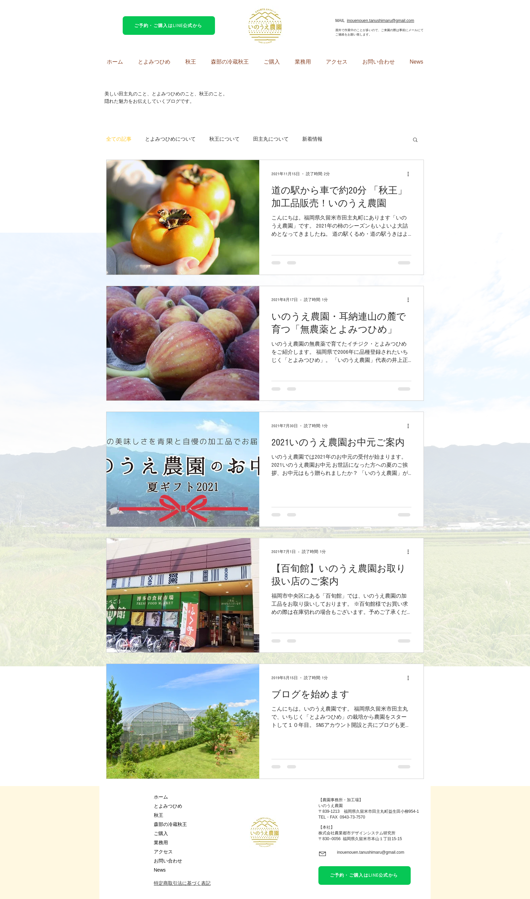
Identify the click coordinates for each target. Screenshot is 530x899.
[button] (415, 140)
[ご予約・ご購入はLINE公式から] (169, 25)
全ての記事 (118, 139)
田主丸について (271, 139)
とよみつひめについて (170, 139)
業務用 (161, 842)
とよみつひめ (168, 806)
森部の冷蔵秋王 (170, 824)
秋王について (224, 139)
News (160, 870)
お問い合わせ (168, 860)
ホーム (161, 797)
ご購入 (161, 833)
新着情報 (312, 139)
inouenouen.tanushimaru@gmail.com (380, 20)
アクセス (163, 851)
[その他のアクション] (410, 174)
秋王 (158, 815)
